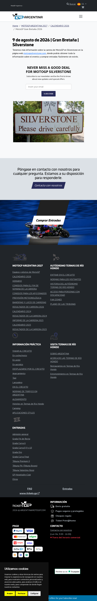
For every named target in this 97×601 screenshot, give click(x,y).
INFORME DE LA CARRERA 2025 (28, 320)
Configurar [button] (34, 594)
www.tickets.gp (30, 493)
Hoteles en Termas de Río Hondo (28, 403)
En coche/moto (19, 355)
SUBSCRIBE (48, 93)
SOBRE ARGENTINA (59, 353)
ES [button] (81, 4)
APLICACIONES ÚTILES (23, 412)
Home (15, 25)
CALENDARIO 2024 (21, 311)
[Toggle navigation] (81, 16)
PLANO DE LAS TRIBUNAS (63, 304)
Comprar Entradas (48, 220)
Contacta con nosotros (48, 185)
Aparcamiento (18, 373)
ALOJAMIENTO (19, 399)
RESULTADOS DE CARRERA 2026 (28, 306)
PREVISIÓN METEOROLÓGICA (26, 297)
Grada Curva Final (20, 456)
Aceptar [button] (10, 594)
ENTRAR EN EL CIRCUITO (62, 274)
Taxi (14, 377)
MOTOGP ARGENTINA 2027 (34, 25)
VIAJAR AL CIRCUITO (22, 351)
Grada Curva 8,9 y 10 (22, 447)
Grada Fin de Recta (21, 438)
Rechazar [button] (21, 594)
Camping (16, 408)
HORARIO (17, 281)
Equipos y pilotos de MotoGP (26, 272)
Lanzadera (17, 382)
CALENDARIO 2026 (60, 25)
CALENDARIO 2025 (21, 324)
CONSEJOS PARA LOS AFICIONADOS (29, 293)
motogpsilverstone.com (35, 53)
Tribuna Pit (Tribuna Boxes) (24, 465)
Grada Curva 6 (19, 443)
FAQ (29, 488)
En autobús (17, 364)
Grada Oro (17, 452)
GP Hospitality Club (21, 474)
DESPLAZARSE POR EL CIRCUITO (28, 368)
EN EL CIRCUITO (20, 386)
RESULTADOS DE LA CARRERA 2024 (29, 315)
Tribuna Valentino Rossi (23, 470)
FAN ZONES (56, 299)
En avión (16, 359)
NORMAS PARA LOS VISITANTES (65, 279)
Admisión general (20, 434)
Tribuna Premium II (21, 461)
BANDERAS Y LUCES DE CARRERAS (29, 302)
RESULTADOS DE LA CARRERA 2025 (29, 329)
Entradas (67, 488)
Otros (15, 479)
